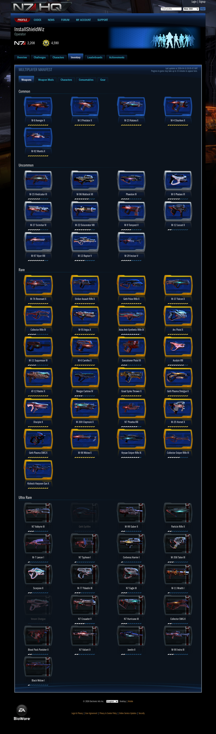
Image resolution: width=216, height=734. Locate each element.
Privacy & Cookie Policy (108, 713)
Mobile (130, 701)
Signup (202, 1)
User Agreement (91, 713)
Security (142, 713)
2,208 (31, 43)
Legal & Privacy (77, 713)
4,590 (55, 43)
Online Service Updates (127, 713)
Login (194, 1)
